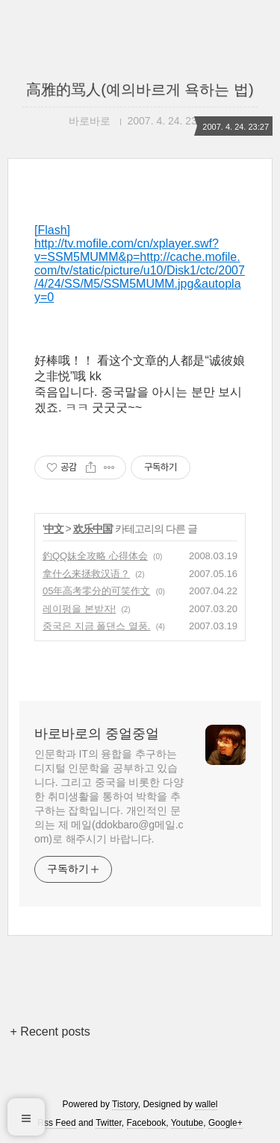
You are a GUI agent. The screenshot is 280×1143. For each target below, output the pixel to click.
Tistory (125, 1104)
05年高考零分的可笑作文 (96, 590)
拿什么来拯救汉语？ (86, 573)
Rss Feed (56, 1123)
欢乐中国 (92, 529)
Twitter (109, 1123)
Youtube (187, 1123)
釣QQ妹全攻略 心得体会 (95, 555)
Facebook (147, 1123)
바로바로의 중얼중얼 (96, 733)
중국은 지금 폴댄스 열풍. (96, 626)
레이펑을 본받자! (79, 608)
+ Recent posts (50, 1031)
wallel (206, 1104)
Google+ (225, 1123)
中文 (53, 529)
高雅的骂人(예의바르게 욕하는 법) (139, 89)
